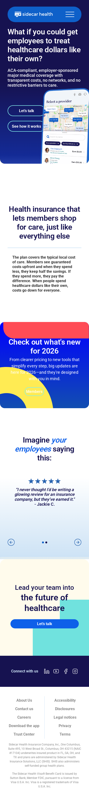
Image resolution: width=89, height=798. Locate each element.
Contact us (24, 709)
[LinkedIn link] (47, 671)
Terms (65, 734)
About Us (24, 700)
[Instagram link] (75, 671)
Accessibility (65, 700)
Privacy (65, 726)
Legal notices (65, 717)
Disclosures (65, 709)
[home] (34, 14)
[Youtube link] (56, 671)
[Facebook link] (66, 671)
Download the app (24, 726)
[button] (70, 14)
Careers (24, 717)
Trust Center (24, 734)
